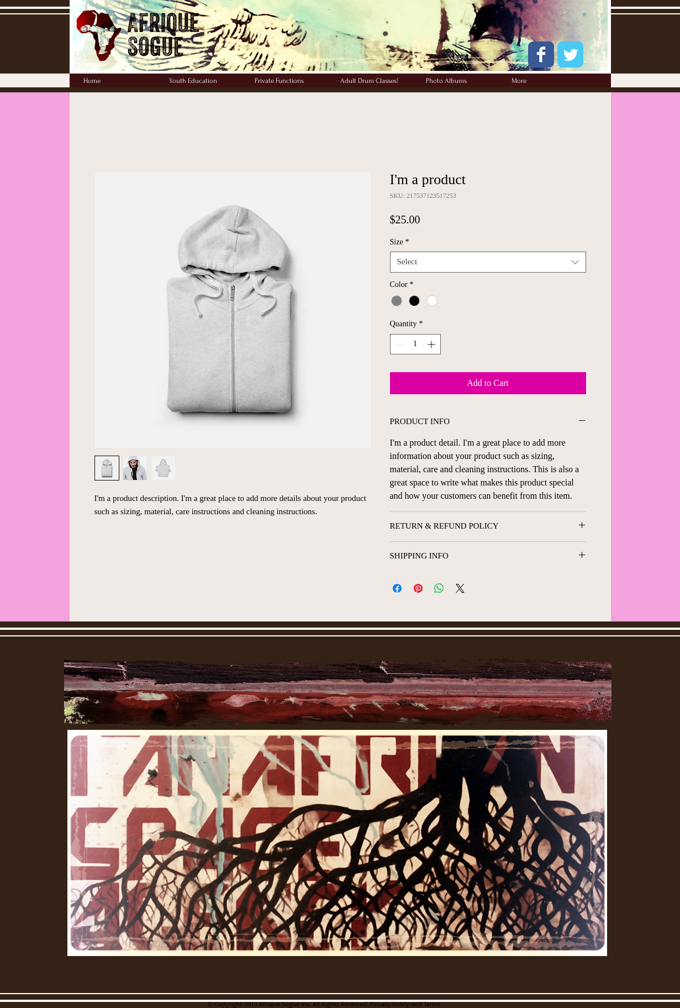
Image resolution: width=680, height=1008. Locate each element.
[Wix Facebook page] (541, 54)
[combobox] (488, 262)
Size (399, 242)
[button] (460, 81)
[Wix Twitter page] (570, 54)
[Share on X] (460, 588)
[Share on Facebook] (397, 588)
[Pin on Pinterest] (418, 588)
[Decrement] (398, 344)
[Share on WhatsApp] (439, 588)
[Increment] (432, 344)
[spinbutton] (415, 344)
